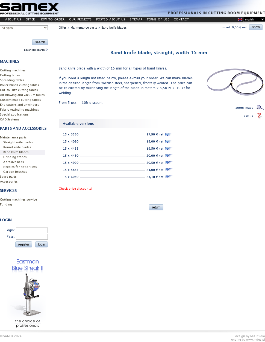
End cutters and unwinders (19, 104)
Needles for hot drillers (20, 167)
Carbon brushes (15, 171)
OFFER (30, 19)
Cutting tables (10, 75)
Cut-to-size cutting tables (19, 90)
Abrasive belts (13, 162)
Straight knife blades (18, 142)
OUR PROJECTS (80, 19)
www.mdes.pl (255, 339)
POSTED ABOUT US (110, 19)
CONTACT (181, 19)
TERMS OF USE (158, 19)
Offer (62, 27)
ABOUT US (13, 19)
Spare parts (8, 176)
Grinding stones (15, 157)
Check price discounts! (75, 188)
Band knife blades (16, 152)
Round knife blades (17, 147)
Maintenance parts (13, 137)
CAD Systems (9, 119)
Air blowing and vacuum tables (22, 95)
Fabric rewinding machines (19, 109)
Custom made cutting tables (20, 99)
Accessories (9, 181)
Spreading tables (12, 80)
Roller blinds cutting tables (19, 85)
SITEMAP (136, 19)
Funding (6, 204)
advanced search (36, 50)
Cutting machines (13, 70)
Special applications (14, 114)
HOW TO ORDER (52, 19)
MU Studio (257, 336)
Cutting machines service (18, 199)
